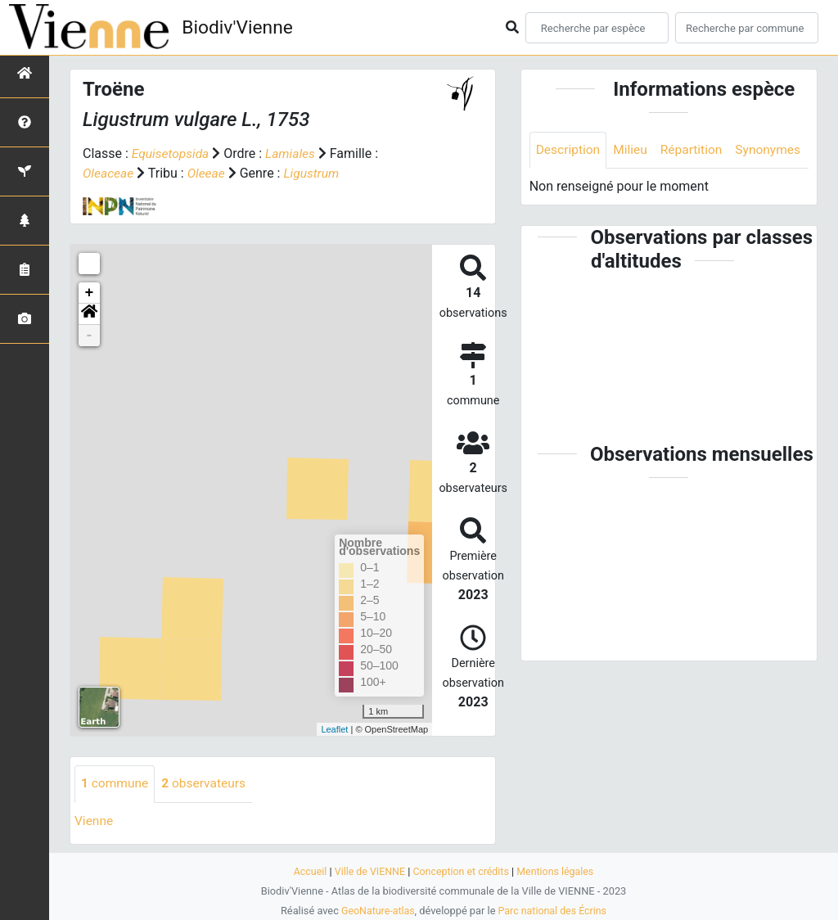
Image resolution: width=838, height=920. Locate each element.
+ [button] (89, 293)
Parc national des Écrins (554, 910)
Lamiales (293, 153)
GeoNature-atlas (376, 910)
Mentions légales (558, 871)
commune (116, 783)
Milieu (633, 150)
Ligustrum (315, 173)
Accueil (306, 871)
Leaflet (334, 728)
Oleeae (208, 173)
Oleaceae (109, 173)
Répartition (696, 150)
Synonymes (569, 187)
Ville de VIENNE (367, 871)
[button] (89, 314)
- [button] (89, 335)
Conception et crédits (461, 871)
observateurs (207, 783)
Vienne (94, 820)
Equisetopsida (172, 153)
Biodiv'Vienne (240, 27)
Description (569, 150)
